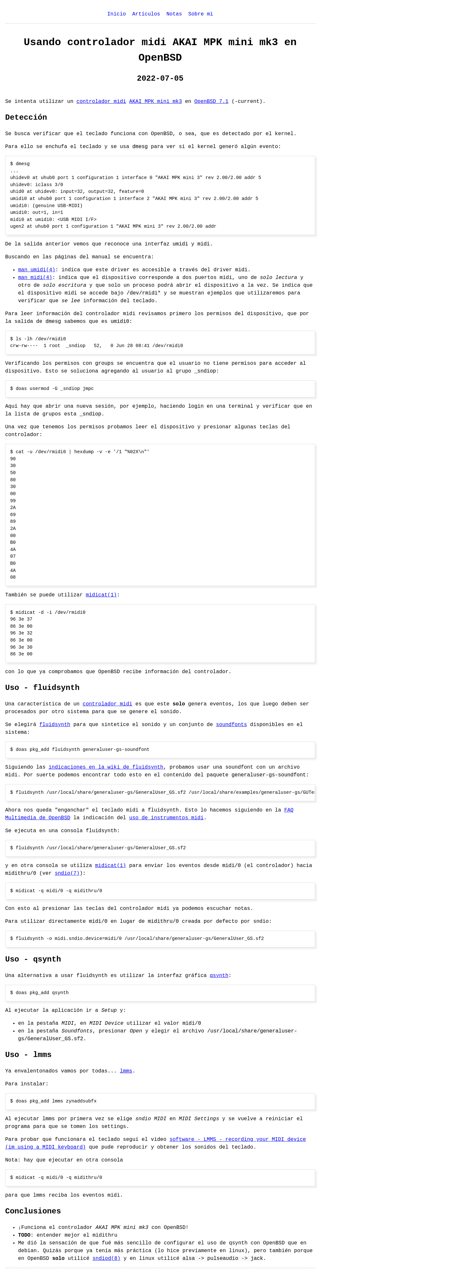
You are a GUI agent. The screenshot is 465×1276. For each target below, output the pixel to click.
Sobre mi (200, 14)
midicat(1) (101, 595)
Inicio (116, 14)
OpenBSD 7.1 (211, 101)
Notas (174, 14)
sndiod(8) (106, 1258)
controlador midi (101, 101)
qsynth (219, 975)
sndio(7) (67, 873)
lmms (126, 1071)
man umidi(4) (36, 270)
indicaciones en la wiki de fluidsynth (105, 767)
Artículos (146, 14)
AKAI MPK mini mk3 (155, 101)
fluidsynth (54, 724)
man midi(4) (35, 277)
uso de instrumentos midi (166, 818)
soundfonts (231, 724)
